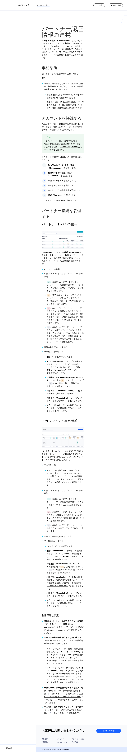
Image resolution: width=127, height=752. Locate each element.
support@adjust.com (69, 146)
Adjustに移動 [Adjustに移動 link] (116, 5)
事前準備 (49, 68)
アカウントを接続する (62, 118)
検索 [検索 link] (99, 5)
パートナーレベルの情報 (59, 224)
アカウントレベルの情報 (60, 421)
